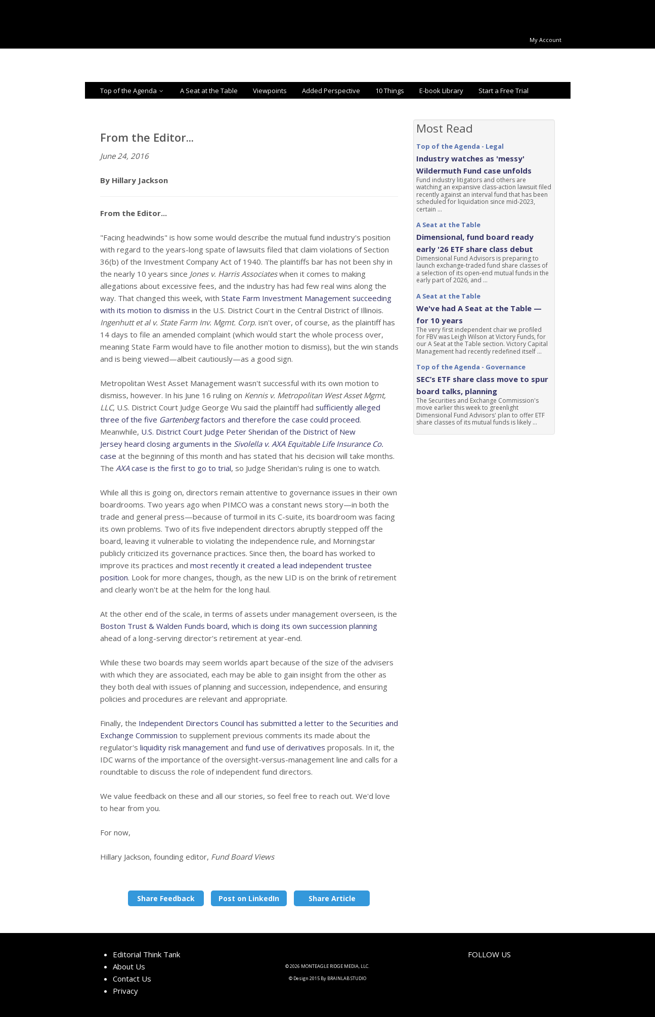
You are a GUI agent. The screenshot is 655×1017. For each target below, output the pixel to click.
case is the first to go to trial (173, 468)
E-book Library (441, 90)
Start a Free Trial (503, 90)
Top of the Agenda (132, 90)
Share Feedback (166, 898)
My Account (545, 40)
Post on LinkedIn (249, 898)
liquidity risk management (184, 747)
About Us (129, 966)
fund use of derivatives (285, 747)
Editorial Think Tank (146, 954)
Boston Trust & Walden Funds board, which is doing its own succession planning (238, 626)
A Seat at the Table (209, 90)
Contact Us (132, 978)
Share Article (332, 898)
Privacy (125, 991)
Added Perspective (331, 90)
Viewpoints (270, 90)
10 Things (389, 90)
